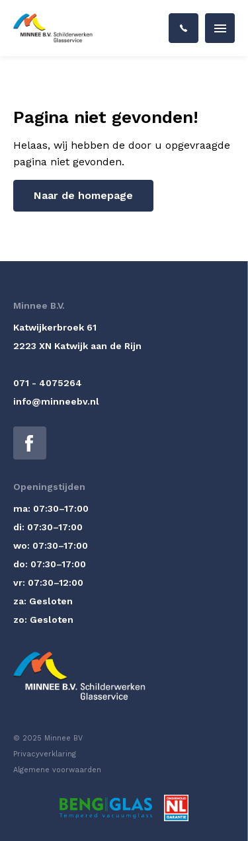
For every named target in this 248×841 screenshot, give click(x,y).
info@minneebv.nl (56, 401)
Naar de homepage (83, 195)
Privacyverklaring (44, 754)
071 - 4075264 (47, 383)
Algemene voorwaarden (57, 770)
